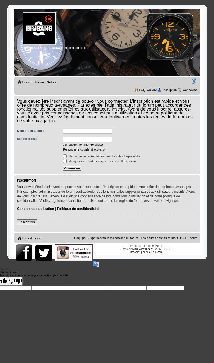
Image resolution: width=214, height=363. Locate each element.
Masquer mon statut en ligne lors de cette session (99, 161)
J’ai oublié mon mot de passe (83, 144)
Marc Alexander (142, 248)
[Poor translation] (15, 281)
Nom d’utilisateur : (30, 130)
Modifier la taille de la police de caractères (194, 81)
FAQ (142, 90)
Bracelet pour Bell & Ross (146, 252)
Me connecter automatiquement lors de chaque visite (101, 156)
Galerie (52, 82)
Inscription (170, 90)
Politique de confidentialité (78, 209)
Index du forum (33, 82)
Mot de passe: (27, 138)
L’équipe (80, 238)
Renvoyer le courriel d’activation (84, 149)
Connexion (190, 90)
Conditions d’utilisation (35, 209)
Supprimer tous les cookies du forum (113, 238)
